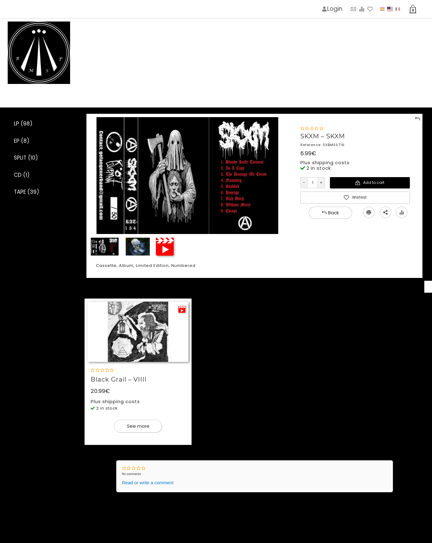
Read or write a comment (148, 482)
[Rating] (311, 128)
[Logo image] (39, 53)
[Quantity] (312, 182)
